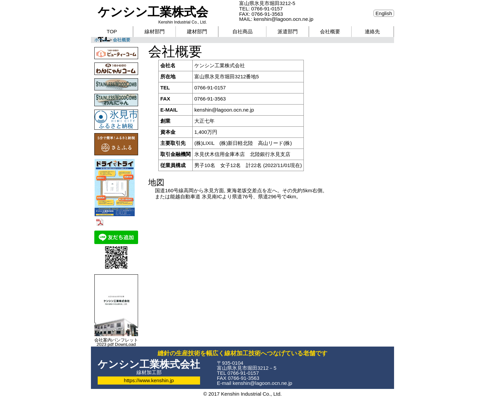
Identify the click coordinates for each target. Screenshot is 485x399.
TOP (112, 31)
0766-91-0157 (267, 8)
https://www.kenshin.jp (149, 380)
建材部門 (197, 31)
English (384, 13)
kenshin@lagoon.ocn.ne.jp (224, 110)
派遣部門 (288, 31)
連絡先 (372, 31)
